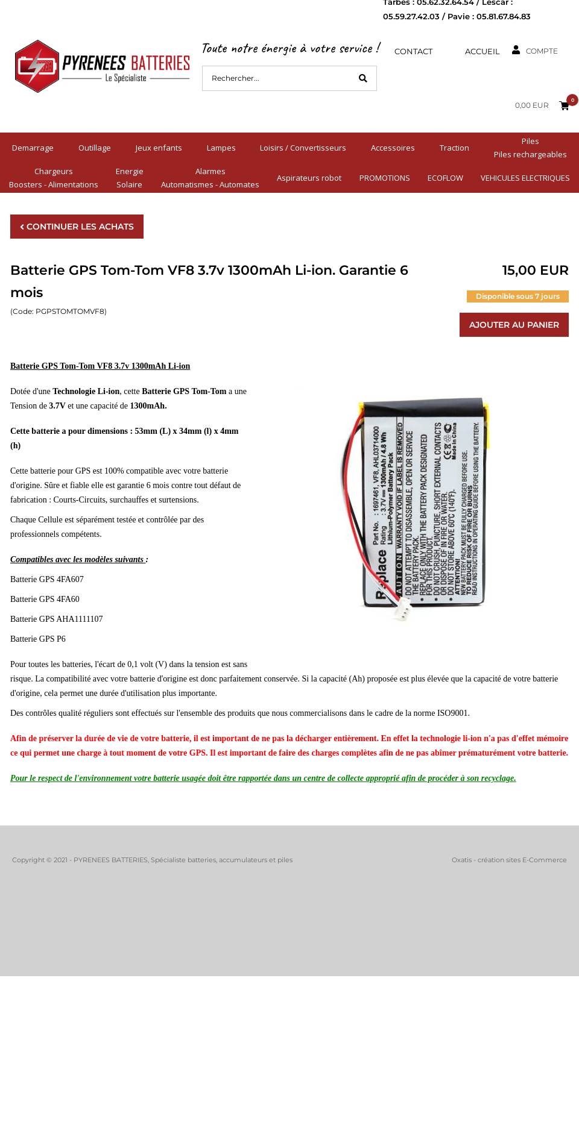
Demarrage (33, 147)
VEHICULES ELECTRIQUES (525, 177)
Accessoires (393, 147)
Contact (413, 51)
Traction (454, 147)
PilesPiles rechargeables (530, 148)
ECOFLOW (445, 177)
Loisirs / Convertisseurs (303, 147)
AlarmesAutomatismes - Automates (210, 178)
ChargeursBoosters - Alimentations (53, 178)
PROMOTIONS (384, 177)
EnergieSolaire (130, 178)
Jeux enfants (159, 147)
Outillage (94, 147)
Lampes (221, 147)
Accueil (482, 51)
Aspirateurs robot (309, 177)
